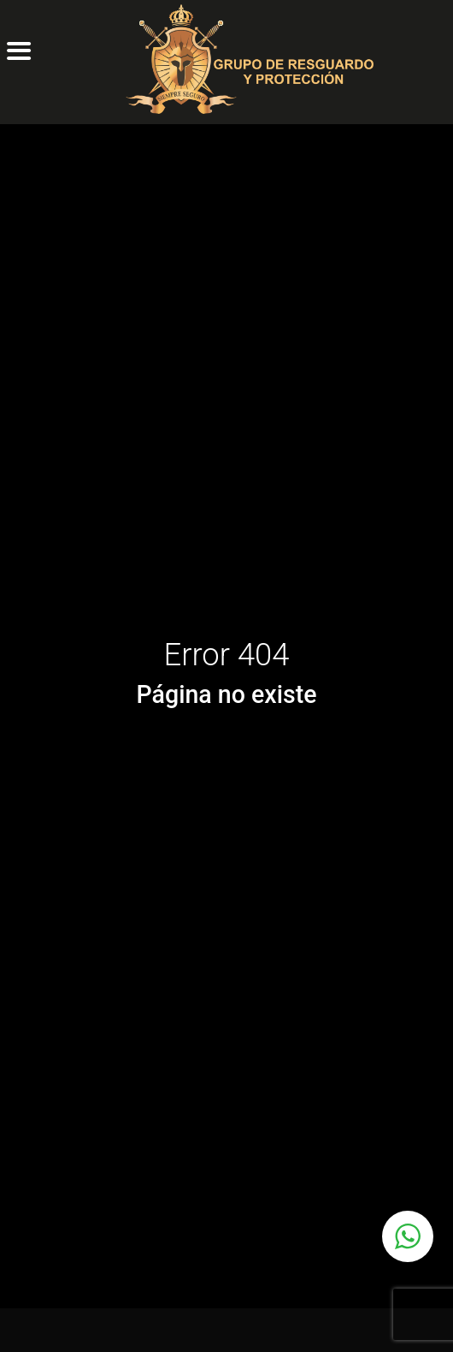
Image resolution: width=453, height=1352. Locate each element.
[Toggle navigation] (10, 120)
